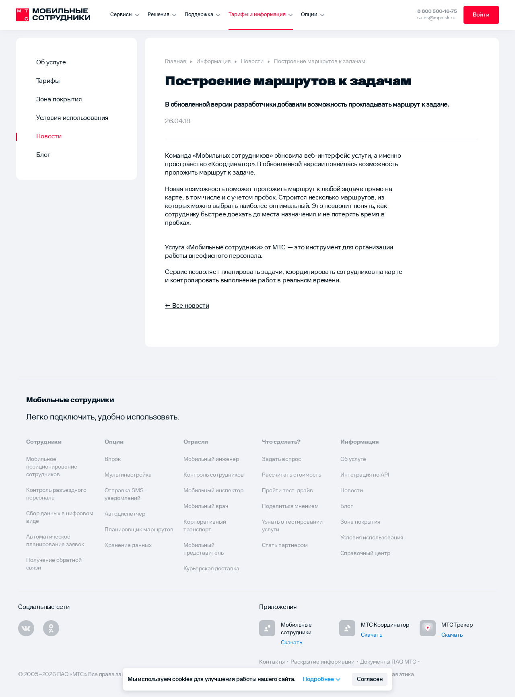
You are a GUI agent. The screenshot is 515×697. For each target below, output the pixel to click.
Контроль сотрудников (213, 475)
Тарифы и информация (261, 15)
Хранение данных (128, 545)
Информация (213, 61)
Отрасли (195, 442)
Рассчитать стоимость (291, 475)
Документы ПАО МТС (388, 662)
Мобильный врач (205, 506)
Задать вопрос (281, 459)
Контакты (272, 662)
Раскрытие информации (322, 662)
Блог (43, 155)
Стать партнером (285, 545)
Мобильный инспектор (213, 490)
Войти (481, 15)
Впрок (113, 459)
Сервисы (125, 15)
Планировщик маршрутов (139, 529)
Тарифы (48, 81)
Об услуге (51, 62)
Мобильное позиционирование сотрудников (51, 467)
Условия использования (72, 118)
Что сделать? (281, 442)
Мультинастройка (128, 475)
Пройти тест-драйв (287, 490)
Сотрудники (44, 442)
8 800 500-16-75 (437, 11)
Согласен (370, 679)
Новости (49, 136)
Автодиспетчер (125, 514)
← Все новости (187, 306)
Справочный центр (365, 553)
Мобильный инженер (211, 459)
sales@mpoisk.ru (436, 18)
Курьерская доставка (211, 568)
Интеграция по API (364, 475)
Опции (313, 15)
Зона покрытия (59, 99)
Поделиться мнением (290, 506)
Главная (175, 61)
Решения (162, 15)
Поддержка (202, 15)
